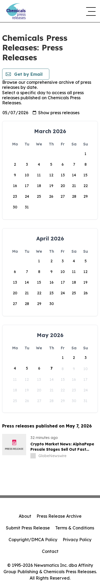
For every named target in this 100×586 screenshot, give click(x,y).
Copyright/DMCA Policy (33, 539)
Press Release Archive (59, 516)
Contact (50, 551)
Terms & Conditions (74, 527)
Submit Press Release (28, 527)
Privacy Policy (77, 539)
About (25, 516)
